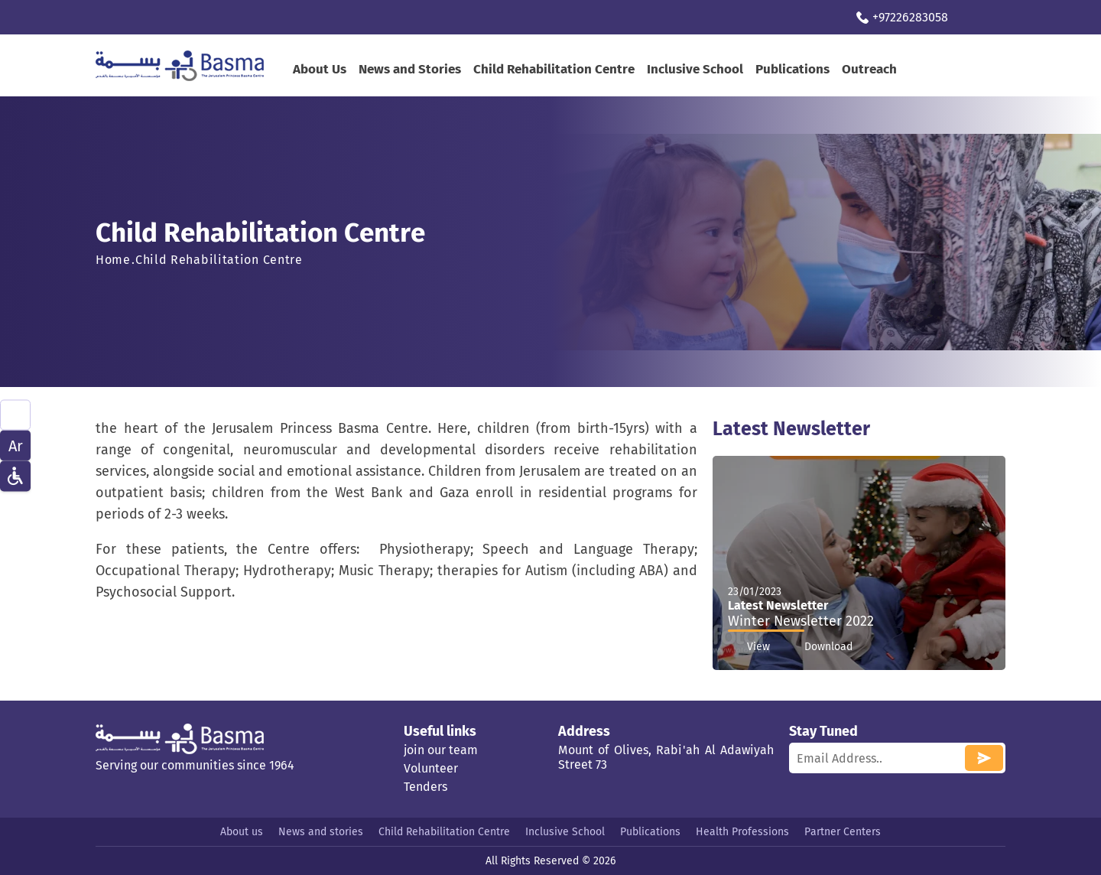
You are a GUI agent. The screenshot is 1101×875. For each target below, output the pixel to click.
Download (819, 647)
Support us (445, 17)
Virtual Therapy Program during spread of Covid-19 (247, 17)
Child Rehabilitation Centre (554, 69)
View (749, 647)
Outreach (869, 69)
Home (113, 259)
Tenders (425, 786)
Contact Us (525, 17)
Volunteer (431, 768)
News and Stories (410, 69)
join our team (441, 750)
